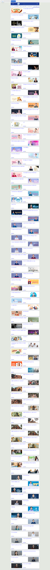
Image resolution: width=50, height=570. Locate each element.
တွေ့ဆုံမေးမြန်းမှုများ (16, 6)
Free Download (13, 1)
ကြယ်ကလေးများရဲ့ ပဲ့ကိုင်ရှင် (23, 6)
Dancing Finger (30, 6)
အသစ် (12, 6)
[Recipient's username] (30, 4)
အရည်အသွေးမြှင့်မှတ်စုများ (36, 6)
